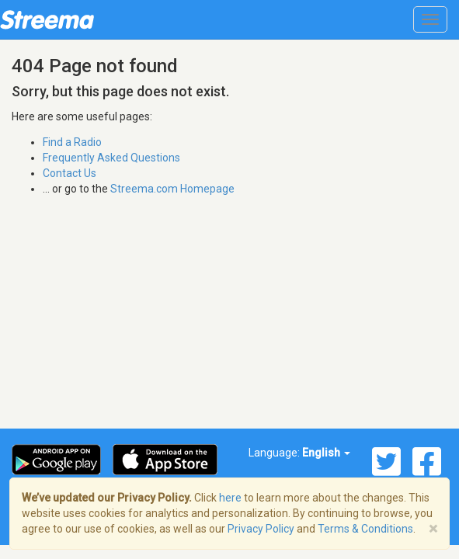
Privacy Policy (261, 529)
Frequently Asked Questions (111, 157)
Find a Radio (72, 142)
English (326, 452)
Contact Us (69, 173)
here (230, 497)
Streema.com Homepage (172, 188)
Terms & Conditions (365, 529)
